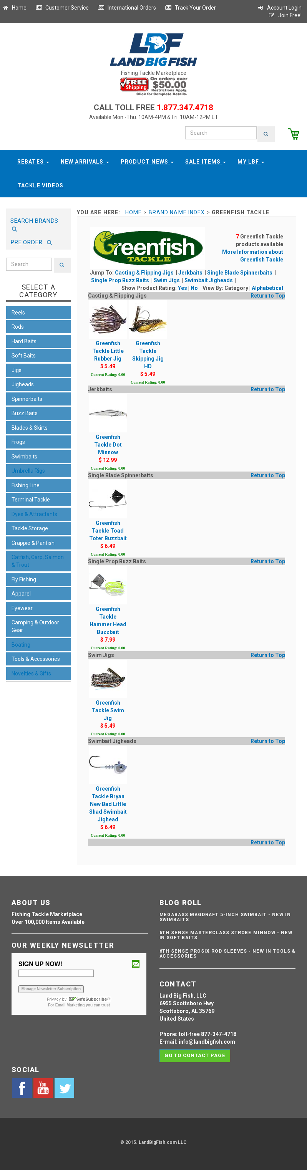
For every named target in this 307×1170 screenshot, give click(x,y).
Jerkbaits (191, 272)
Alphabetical (267, 287)
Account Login (279, 8)
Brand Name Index (177, 212)
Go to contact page (195, 1054)
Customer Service (62, 8)
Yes (182, 287)
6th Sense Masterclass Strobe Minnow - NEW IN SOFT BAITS (225, 934)
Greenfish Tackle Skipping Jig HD (148, 342)
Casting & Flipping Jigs (145, 272)
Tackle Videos (40, 185)
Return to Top (268, 295)
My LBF (250, 161)
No (194, 287)
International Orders (127, 8)
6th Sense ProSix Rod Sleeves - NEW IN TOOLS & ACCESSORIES (227, 953)
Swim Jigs (167, 279)
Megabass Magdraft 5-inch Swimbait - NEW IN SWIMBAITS (225, 916)
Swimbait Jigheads (209, 279)
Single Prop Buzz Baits (120, 279)
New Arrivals (85, 161)
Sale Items (205, 161)
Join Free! (285, 15)
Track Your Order (190, 8)
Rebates (33, 161)
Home (14, 8)
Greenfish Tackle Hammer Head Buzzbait (108, 607)
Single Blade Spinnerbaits (240, 272)
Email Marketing (70, 1004)
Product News (147, 161)
